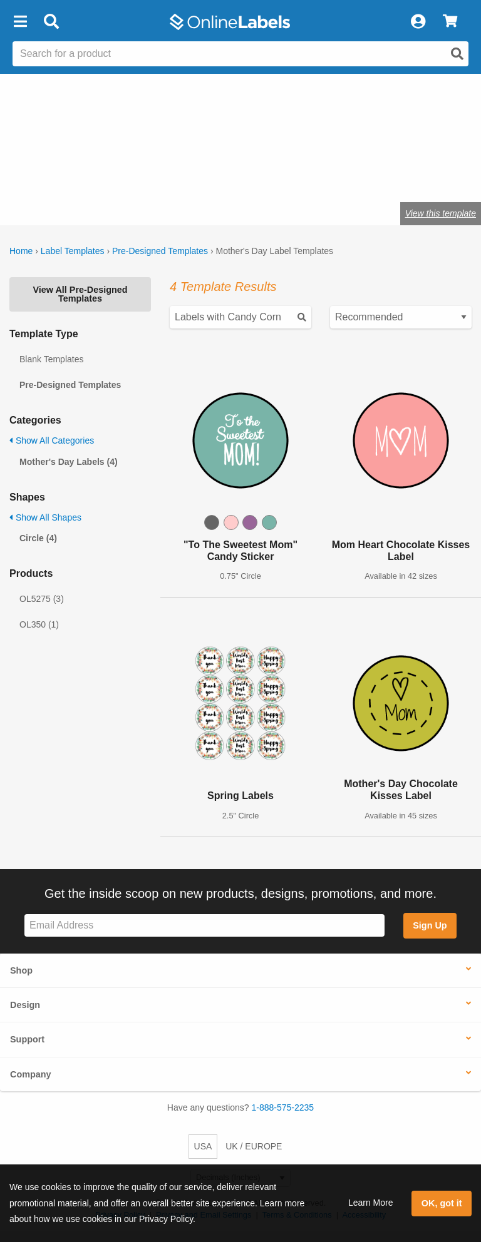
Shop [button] (21, 970)
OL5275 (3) (41, 599)
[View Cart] (450, 22)
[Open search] (457, 54)
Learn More (370, 1203)
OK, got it (442, 1203)
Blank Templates (51, 359)
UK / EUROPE (253, 1146)
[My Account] (417, 22)
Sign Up (430, 925)
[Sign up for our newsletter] (204, 925)
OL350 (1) (39, 624)
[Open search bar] (51, 22)
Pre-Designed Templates (160, 251)
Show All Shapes (45, 517)
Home (21, 251)
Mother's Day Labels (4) (68, 462)
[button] (20, 22)
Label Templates (73, 251)
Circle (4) (38, 538)
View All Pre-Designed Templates (80, 294)
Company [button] (30, 1074)
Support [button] (27, 1039)
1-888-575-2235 (283, 1107)
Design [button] (25, 1005)
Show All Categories (51, 440)
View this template (440, 213)
